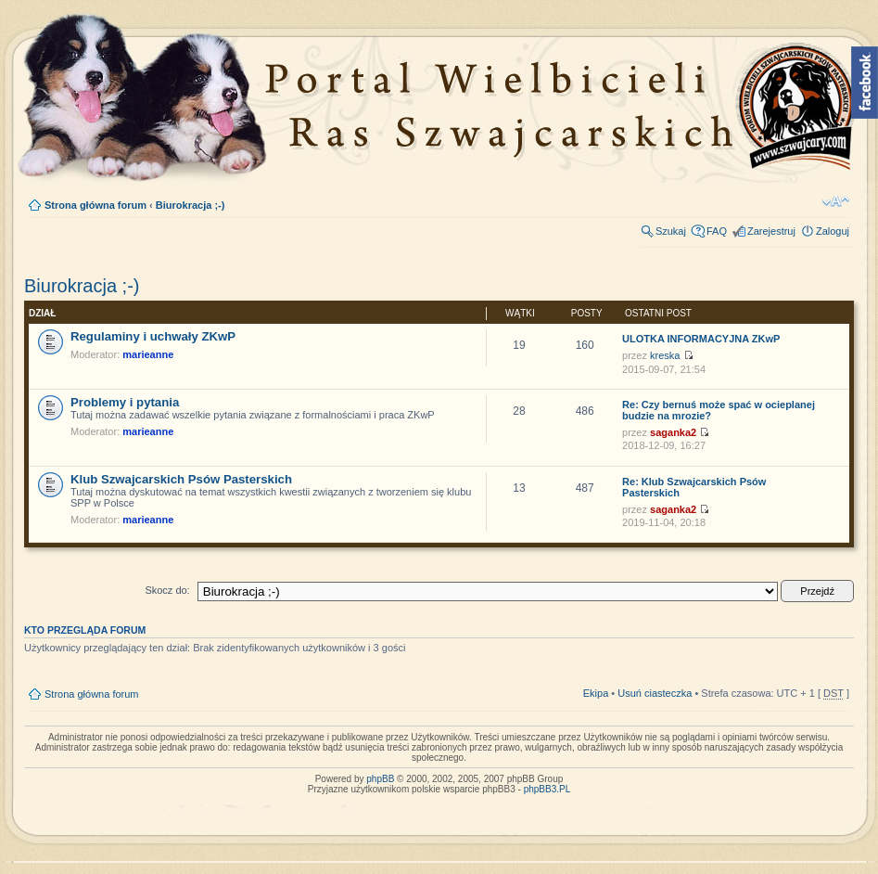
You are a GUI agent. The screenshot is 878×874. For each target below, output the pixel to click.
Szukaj (670, 231)
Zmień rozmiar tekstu (835, 201)
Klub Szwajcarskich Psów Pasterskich (181, 479)
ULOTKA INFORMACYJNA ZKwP (701, 338)
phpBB (380, 779)
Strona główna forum (95, 205)
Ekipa (596, 693)
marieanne (147, 354)
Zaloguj (832, 231)
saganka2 (673, 432)
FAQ (716, 231)
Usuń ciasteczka (654, 693)
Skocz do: (167, 590)
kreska (665, 355)
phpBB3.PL (547, 789)
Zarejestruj (771, 231)
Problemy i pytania (124, 402)
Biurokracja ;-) (190, 205)
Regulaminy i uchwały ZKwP (152, 336)
